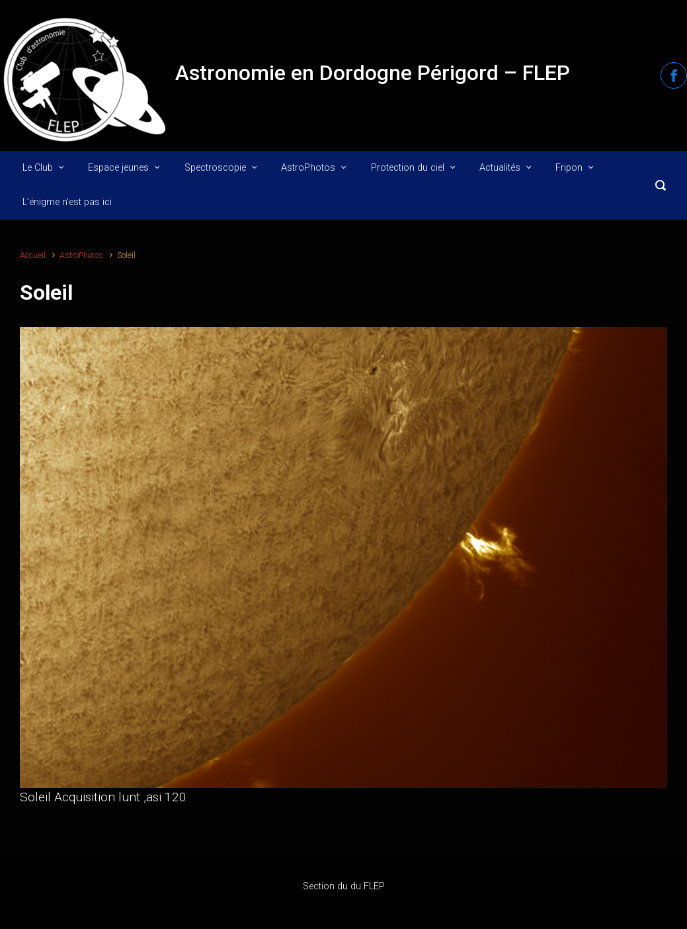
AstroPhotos (81, 255)
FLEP (374, 886)
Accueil (33, 255)
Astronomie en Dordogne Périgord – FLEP (372, 72)
